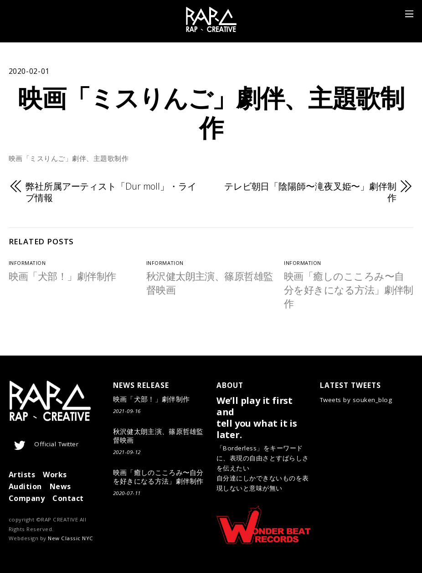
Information (27, 262)
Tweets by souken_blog (356, 400)
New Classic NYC (70, 538)
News (60, 486)
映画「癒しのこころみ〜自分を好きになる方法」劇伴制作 (348, 289)
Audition (25, 486)
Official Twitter (45, 444)
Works (55, 475)
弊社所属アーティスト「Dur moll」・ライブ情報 (111, 192)
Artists (22, 475)
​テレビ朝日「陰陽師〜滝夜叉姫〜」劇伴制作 (310, 192)
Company (27, 498)
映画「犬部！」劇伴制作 (62, 276)
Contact (68, 498)
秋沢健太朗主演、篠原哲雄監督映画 (158, 435)
